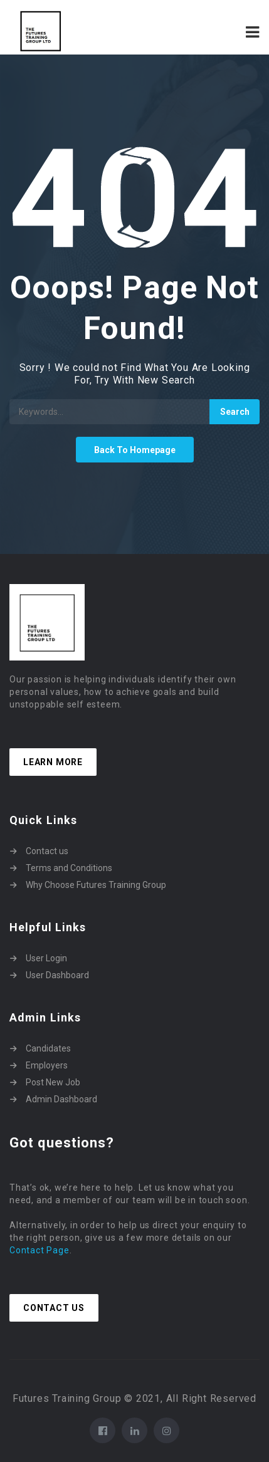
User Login (46, 958)
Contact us (47, 851)
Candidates (48, 1048)
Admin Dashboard (61, 1099)
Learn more (53, 762)
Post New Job (53, 1082)
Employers (47, 1065)
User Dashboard (57, 975)
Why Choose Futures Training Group (96, 885)
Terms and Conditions (69, 868)
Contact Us (54, 1308)
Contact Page (39, 1250)
